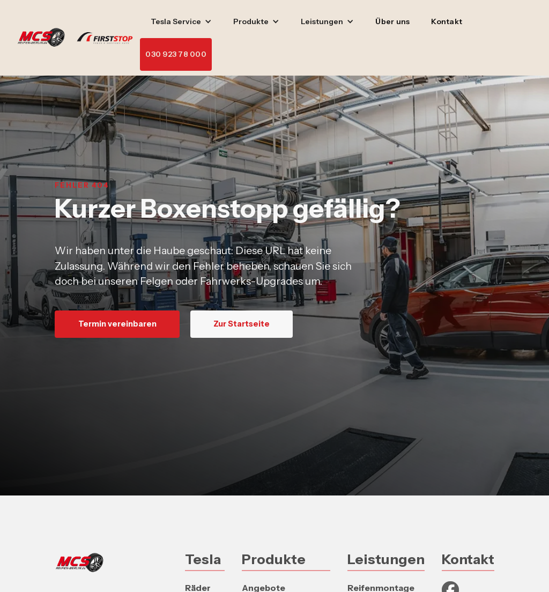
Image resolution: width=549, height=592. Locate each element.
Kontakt (446, 21)
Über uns (392, 21)
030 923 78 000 (175, 54)
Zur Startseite (241, 324)
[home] (78, 38)
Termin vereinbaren (117, 324)
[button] (181, 21)
